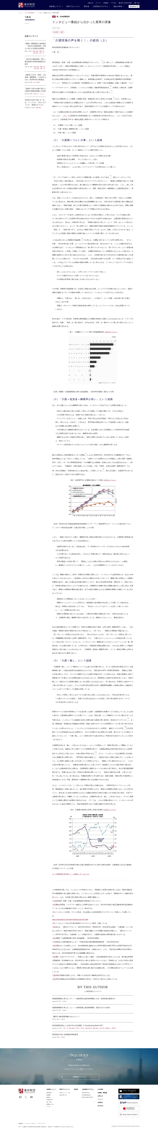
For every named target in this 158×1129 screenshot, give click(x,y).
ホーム (20, 12)
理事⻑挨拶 (48, 1092)
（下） (65, 116)
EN (138, 3)
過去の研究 (117, 6)
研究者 (86, 6)
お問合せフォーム (79, 1077)
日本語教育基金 (86, 1095)
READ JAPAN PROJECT (87, 1097)
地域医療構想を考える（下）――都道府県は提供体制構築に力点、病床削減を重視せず (92, 999)
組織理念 (48, 1097)
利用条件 (21, 1123)
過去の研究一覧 (63, 1095)
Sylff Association (85, 1092)
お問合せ (106, 3)
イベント (98, 3)
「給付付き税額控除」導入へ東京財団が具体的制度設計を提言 (35, 64)
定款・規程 (48, 1102)
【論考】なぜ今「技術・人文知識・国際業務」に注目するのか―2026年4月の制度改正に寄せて (35, 78)
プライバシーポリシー (30, 1123)
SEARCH (100, 1106)
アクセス (113, 3)
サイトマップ (42, 1123)
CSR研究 (100, 1089)
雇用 (62, 32)
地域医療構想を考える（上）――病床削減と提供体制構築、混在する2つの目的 (92, 1008)
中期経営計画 (49, 1099)
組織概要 (48, 1095)
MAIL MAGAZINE (125, 3)
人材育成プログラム (100, 6)
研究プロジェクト (73, 6)
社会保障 (55, 32)
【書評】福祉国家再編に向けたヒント (92, 1017)
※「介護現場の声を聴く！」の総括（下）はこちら (70, 874)
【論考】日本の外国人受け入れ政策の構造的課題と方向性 (35, 91)
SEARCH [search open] (134, 6)
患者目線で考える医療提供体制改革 (92, 1034)
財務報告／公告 (50, 1104)
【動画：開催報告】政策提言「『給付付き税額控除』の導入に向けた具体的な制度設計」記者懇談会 (35, 48)
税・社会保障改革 (30, 12)
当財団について (55, 6)
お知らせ (90, 3)
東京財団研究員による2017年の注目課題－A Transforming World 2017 (92, 1026)
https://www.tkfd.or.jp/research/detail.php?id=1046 (70, 919)
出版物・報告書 (102, 1092)
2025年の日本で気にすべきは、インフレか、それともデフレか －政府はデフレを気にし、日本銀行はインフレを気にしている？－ (35, 102)
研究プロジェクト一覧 (65, 1092)
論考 (54, 16)
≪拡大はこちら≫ (110, 332)
